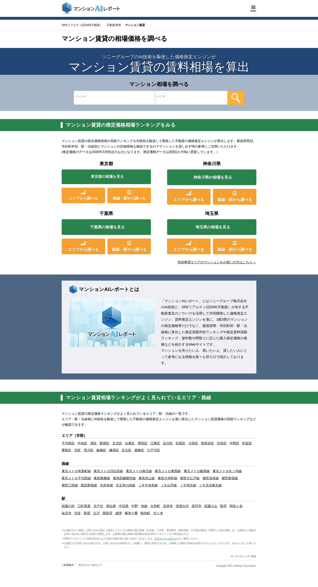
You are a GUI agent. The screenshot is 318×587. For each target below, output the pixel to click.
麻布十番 (131, 513)
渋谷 (77, 513)
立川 (96, 513)
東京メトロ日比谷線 (108, 471)
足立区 (126, 450)
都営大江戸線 (190, 478)
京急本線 (106, 485)
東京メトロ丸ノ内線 (227, 471)
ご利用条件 (68, 565)
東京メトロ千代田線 (76, 478)
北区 (77, 450)
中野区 (234, 443)
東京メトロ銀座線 (197, 471)
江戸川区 (153, 450)
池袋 (144, 506)
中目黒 (124, 506)
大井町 (155, 506)
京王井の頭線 (125, 485)
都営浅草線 (211, 478)
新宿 (87, 513)
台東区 (130, 443)
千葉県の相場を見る (107, 227)
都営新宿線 (230, 478)
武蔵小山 (210, 506)
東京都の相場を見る (107, 177)
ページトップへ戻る (245, 556)
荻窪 (223, 506)
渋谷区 (222, 443)
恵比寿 (111, 506)
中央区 (82, 443)
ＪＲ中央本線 (148, 485)
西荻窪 (107, 513)
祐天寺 (66, 513)
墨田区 (142, 443)
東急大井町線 (167, 478)
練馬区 (114, 450)
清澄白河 (182, 506)
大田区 (193, 443)
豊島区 (66, 450)
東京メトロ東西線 (168, 471)
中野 (134, 506)
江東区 (155, 443)
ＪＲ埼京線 (188, 485)
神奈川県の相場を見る (212, 177)
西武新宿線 (89, 485)
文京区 (117, 443)
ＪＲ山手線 (169, 485)
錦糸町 (145, 513)
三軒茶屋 (83, 506)
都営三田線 (70, 485)
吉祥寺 (168, 506)
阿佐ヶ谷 (236, 506)
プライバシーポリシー (166, 538)
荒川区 (88, 450)
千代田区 (68, 443)
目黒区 (180, 443)
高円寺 (196, 506)
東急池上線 (147, 478)
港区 (93, 443)
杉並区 (247, 443)
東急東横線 (102, 478)
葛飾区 (139, 450)
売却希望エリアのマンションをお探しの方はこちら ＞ (217, 262)
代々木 (158, 513)
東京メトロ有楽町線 (76, 471)
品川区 (168, 443)
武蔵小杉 (68, 506)
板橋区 (101, 450)
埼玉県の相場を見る (213, 227)
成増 (118, 513)
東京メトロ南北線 (139, 471)
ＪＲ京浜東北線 (210, 485)
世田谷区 (207, 443)
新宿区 (104, 443)
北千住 (98, 506)
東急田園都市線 (124, 478)
